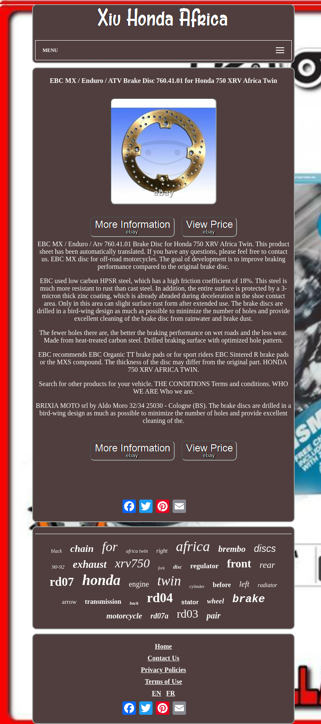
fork (161, 568)
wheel (215, 601)
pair (213, 615)
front (239, 563)
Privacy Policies (163, 669)
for (109, 546)
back (134, 602)
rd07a (159, 616)
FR (170, 693)
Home (163, 646)
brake (248, 599)
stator (190, 601)
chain (82, 548)
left (244, 584)
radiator (268, 585)
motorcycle (124, 615)
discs (265, 548)
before (222, 584)
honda (101, 580)
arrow (69, 601)
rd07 (62, 581)
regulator (204, 566)
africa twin (137, 551)
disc (177, 567)
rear (267, 564)
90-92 (58, 567)
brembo (231, 549)
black (56, 551)
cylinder (196, 586)
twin (169, 580)
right (162, 551)
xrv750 (132, 563)
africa (193, 546)
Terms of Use (163, 681)
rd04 (160, 597)
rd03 (187, 613)
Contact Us (163, 658)
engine (139, 584)
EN (156, 693)
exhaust (90, 564)
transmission (103, 601)
